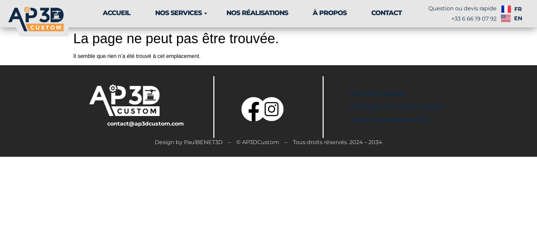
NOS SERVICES (181, 13)
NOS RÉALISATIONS (257, 13)
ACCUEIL (116, 13)
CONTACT (386, 13)
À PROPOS (330, 13)
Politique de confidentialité (397, 107)
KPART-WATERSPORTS (390, 120)
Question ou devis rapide (462, 8)
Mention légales (378, 93)
